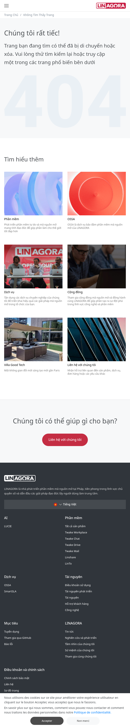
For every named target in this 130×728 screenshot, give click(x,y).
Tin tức (69, 631)
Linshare (70, 557)
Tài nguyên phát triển (78, 591)
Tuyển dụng (11, 631)
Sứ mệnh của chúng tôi (79, 650)
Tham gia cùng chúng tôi (80, 656)
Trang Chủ (11, 15)
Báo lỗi (8, 644)
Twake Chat (72, 538)
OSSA (7, 585)
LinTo (68, 563)
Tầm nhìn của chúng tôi (79, 644)
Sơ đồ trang (11, 690)
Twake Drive (72, 545)
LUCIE (8, 526)
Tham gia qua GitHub (17, 638)
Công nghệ (72, 610)
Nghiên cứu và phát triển (81, 638)
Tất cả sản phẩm (75, 526)
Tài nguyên (72, 597)
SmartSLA (10, 591)
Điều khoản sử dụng (78, 585)
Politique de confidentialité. (92, 716)
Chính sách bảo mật (16, 678)
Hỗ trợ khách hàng (76, 604)
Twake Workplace (76, 532)
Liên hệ (8, 684)
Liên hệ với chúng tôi (65, 439)
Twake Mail (72, 551)
